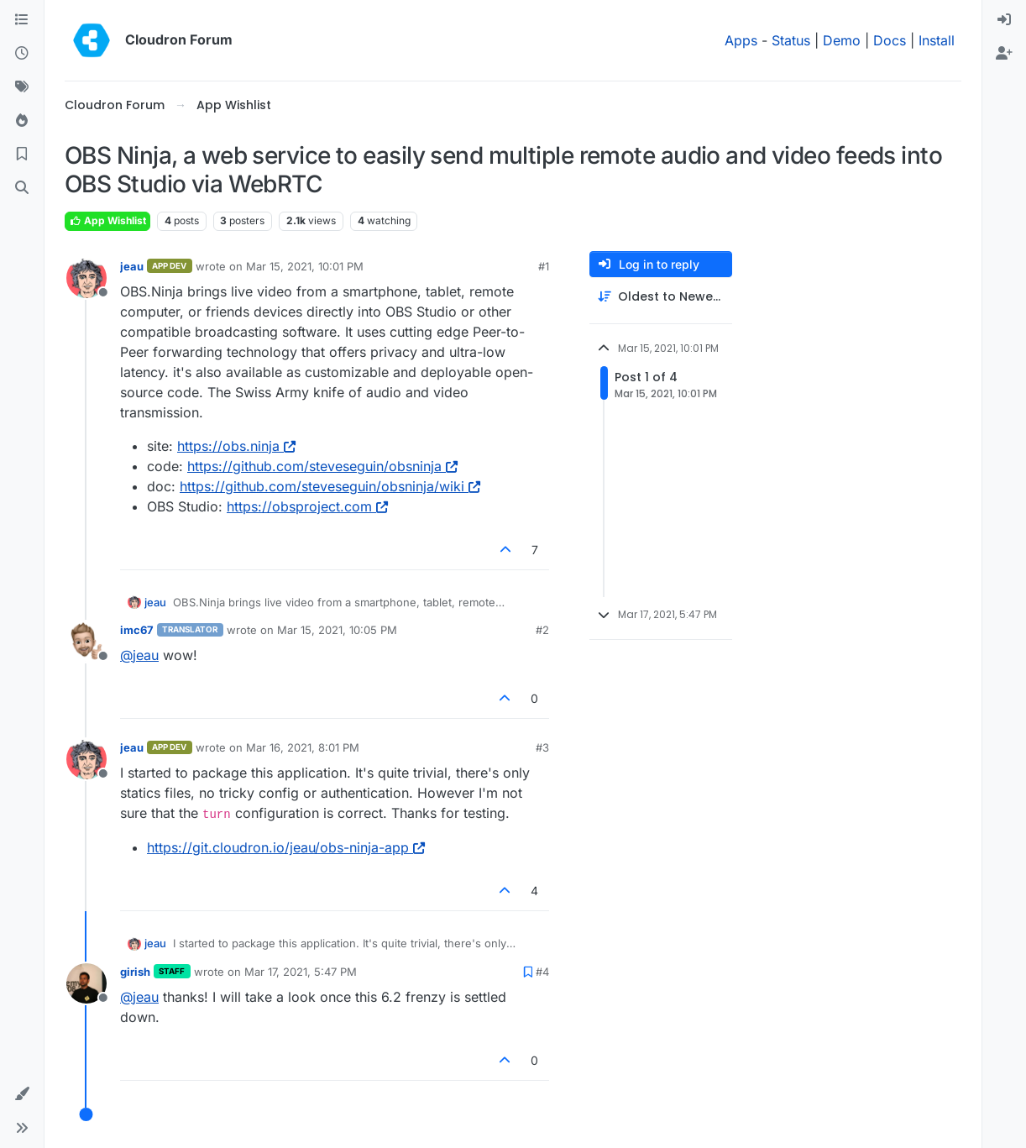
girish (135, 971)
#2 (542, 630)
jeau (132, 266)
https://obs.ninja (236, 446)
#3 (542, 747)
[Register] (1004, 53)
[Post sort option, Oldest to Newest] (660, 297)
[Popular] (22, 120)
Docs (889, 40)
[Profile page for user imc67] (86, 641)
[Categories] (22, 20)
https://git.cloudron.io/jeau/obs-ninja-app (286, 847)
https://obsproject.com (307, 506)
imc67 (137, 630)
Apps (741, 40)
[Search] (22, 188)
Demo (842, 40)
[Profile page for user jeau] (86, 278)
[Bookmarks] (22, 154)
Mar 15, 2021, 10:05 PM (337, 630)
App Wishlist (107, 220)
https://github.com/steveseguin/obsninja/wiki (330, 486)
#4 (542, 971)
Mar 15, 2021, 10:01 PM (305, 266)
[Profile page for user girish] (86, 983)
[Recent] (22, 53)
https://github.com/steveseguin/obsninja (322, 466)
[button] (22, 1094)
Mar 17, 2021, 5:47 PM (300, 971)
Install (937, 40)
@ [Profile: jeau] (139, 655)
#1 (543, 266)
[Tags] (22, 87)
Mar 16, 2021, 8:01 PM (302, 747)
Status (791, 40)
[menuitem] (1004, 20)
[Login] (1004, 20)
